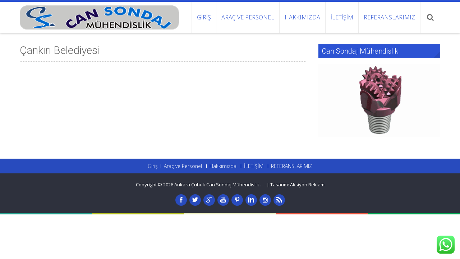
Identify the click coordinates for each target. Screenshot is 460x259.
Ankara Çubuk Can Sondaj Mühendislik (217, 184)
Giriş (204, 17)
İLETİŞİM (342, 17)
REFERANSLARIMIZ (389, 17)
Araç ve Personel (247, 17)
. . (264, 184)
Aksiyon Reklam (307, 184)
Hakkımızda (302, 17)
